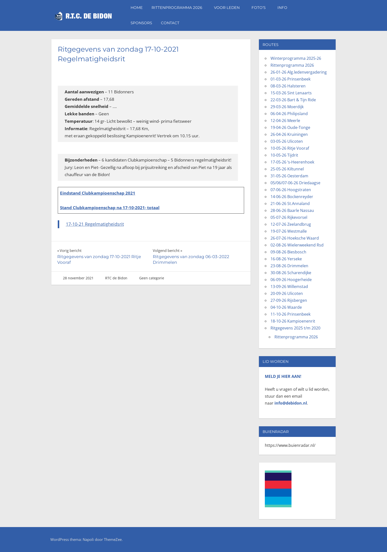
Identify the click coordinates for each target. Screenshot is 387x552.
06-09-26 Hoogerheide (291, 279)
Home (137, 7)
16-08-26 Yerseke (286, 259)
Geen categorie (151, 278)
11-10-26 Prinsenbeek (290, 314)
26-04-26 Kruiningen (289, 134)
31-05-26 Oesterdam (289, 176)
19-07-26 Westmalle (289, 231)
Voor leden (229, 7)
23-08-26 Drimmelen (289, 265)
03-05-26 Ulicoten (287, 141)
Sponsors (141, 22)
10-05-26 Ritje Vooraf (290, 148)
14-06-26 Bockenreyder (292, 196)
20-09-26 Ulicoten (287, 293)
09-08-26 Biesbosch (288, 252)
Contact (170, 22)
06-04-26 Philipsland (289, 113)
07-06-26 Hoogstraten (291, 189)
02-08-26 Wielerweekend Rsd (297, 245)
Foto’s (261, 7)
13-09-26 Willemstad (289, 286)
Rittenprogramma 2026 (179, 7)
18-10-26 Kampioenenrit (293, 321)
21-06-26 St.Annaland (290, 203)
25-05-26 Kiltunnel (287, 169)
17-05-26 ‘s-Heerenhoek (292, 162)
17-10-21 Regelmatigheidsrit (95, 224)
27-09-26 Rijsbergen (289, 300)
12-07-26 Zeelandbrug (291, 224)
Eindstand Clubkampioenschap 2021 (97, 193)
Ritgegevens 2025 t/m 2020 (295, 328)
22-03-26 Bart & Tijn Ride (293, 99)
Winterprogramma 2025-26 (296, 58)
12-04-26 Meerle (285, 120)
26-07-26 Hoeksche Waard (295, 238)
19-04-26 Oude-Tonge (290, 127)
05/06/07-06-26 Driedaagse (295, 182)
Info (284, 7)
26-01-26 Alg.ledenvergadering (299, 72)
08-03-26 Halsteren (288, 86)
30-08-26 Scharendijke (291, 272)
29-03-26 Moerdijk (287, 106)
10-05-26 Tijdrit (284, 155)
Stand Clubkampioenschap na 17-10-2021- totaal (109, 207)
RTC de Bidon (116, 278)
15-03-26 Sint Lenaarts (291, 93)
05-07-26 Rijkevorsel (289, 217)
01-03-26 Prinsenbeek (290, 79)
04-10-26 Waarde (286, 307)
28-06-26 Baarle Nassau (292, 210)
